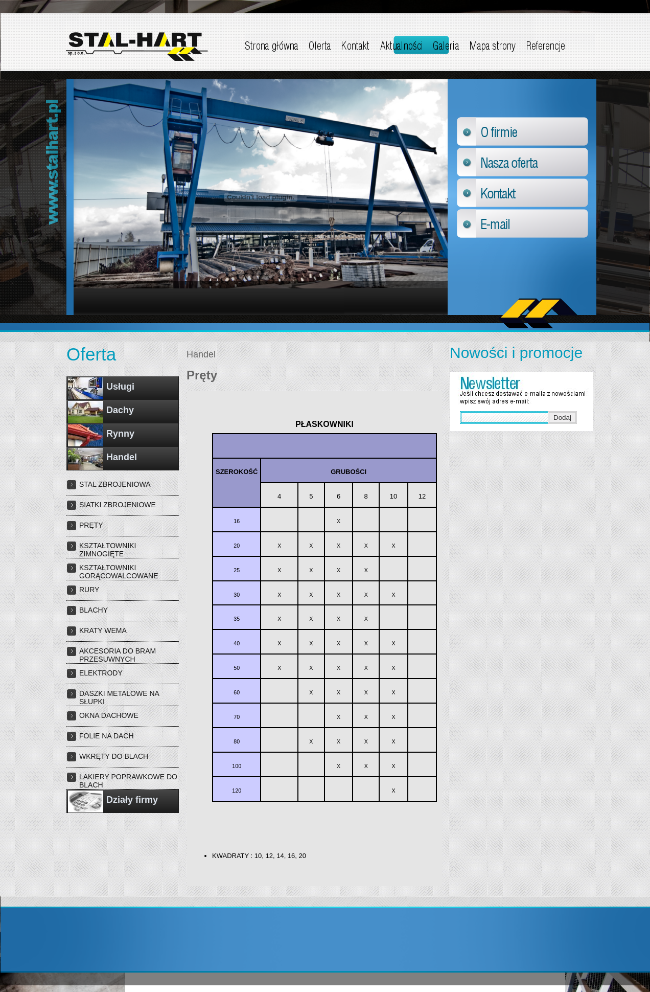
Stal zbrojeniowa (115, 484)
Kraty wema (103, 630)
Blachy (93, 610)
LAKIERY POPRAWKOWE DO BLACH (128, 781)
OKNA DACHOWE (108, 715)
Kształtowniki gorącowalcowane (118, 571)
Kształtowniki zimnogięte (107, 550)
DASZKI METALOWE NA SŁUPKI (119, 697)
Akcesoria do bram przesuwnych (117, 655)
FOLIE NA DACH (106, 736)
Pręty (91, 525)
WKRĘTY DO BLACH (113, 756)
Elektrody (101, 673)
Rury (89, 589)
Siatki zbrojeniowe (117, 505)
